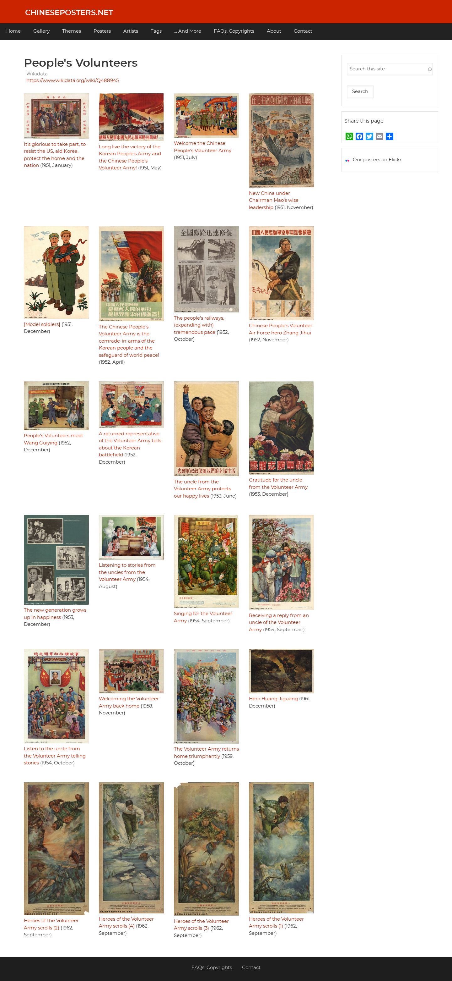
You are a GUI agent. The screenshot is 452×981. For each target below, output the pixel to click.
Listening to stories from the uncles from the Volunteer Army (127, 572)
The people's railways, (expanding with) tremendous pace (199, 325)
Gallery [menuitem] (41, 31)
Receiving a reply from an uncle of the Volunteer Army (279, 622)
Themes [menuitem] (71, 31)
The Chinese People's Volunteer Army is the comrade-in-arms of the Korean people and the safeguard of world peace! (129, 341)
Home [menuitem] (13, 31)
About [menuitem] (274, 31)
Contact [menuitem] (303, 31)
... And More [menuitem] (187, 31)
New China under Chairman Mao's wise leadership (274, 200)
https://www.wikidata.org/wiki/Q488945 (72, 80)
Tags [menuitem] (156, 31)
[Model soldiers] (42, 324)
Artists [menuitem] (130, 31)
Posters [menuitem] (102, 31)
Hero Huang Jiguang (273, 699)
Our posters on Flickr (377, 159)
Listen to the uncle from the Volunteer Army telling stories (55, 756)
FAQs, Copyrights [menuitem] (234, 31)
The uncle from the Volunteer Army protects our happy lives (202, 489)
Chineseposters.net (69, 13)
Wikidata (37, 74)
